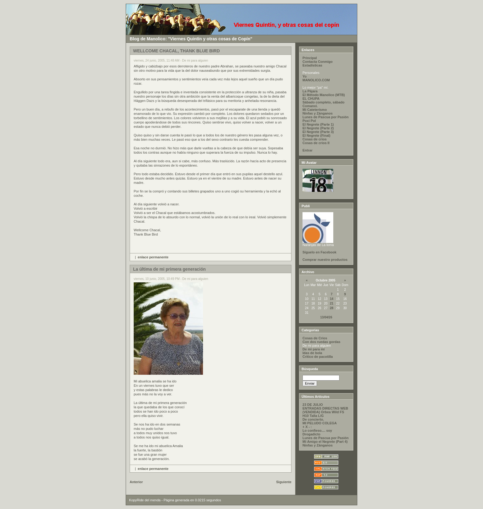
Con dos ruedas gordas (321, 342)
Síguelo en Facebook (319, 252)
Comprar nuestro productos (324, 259)
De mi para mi (313, 349)
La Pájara (310, 91)
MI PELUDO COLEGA (319, 423)
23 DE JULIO (312, 404)
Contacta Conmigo (317, 61)
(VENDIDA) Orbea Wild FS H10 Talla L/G (323, 414)
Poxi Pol (309, 121)
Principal (309, 58)
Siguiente (284, 482)
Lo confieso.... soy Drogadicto (317, 432)
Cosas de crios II (315, 143)
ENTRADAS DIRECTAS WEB (325, 408)
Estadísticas (312, 65)
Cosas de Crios (314, 338)
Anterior (136, 482)
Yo (304, 76)
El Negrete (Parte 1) (318, 124)
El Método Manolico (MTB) (323, 95)
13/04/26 (326, 317)
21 (331, 303)
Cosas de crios (314, 139)
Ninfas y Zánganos (317, 113)
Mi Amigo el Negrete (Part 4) (324, 441)
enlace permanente (153, 257)
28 (331, 308)
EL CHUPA (310, 98)
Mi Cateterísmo (314, 109)
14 (331, 299)
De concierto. (313, 419)
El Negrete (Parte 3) (318, 132)
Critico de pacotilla (317, 356)
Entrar (307, 150)
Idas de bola (312, 353)
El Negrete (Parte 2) (318, 128)
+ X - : (307, 427)
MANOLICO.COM (316, 80)
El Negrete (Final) (316, 135)
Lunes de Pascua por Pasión (325, 117)
